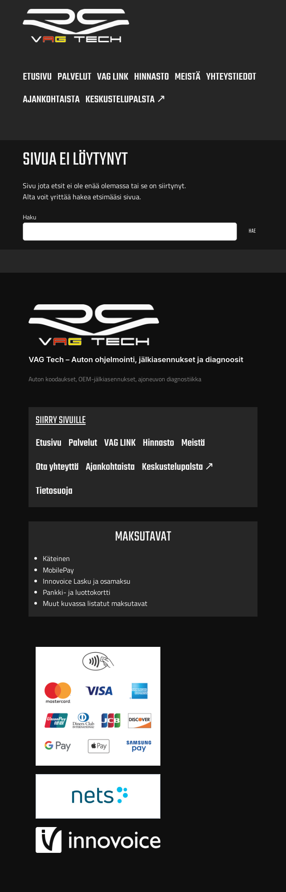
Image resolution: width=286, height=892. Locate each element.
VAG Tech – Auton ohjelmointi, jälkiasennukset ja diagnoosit (136, 359)
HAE (252, 231)
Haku (29, 217)
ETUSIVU (37, 77)
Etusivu (48, 443)
